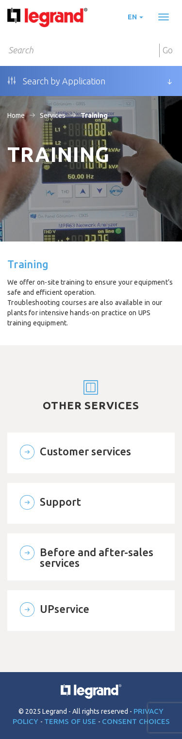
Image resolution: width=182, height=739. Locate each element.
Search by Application (56, 81)
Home (16, 115)
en (135, 17)
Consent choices (136, 721)
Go (168, 50)
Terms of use (71, 721)
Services (53, 115)
